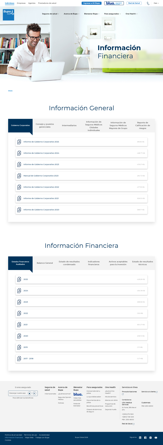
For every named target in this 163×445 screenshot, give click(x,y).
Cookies (8, 440)
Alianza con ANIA (111, 400)
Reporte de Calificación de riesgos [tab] (142, 125)
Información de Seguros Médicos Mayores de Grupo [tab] (118, 125)
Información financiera (14, 437)
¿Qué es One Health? (109, 392)
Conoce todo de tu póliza (93, 392)
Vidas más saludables (77, 399)
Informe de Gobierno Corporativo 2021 (41, 198)
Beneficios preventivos (95, 406)
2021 (26, 325)
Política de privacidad (13, 435)
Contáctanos (126, 400)
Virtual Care (78, 394)
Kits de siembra (110, 397)
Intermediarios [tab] (69, 125)
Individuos (9, 3)
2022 (26, 313)
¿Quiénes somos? (64, 394)
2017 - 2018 (28, 359)
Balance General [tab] (45, 263)
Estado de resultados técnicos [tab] (142, 263)
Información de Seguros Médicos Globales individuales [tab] (93, 126)
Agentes (31, 3)
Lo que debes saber (94, 397)
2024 (26, 291)
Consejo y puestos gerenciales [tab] (45, 125)
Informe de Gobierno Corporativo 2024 (41, 153)
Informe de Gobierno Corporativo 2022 (41, 187)
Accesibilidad (44, 435)
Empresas (21, 3)
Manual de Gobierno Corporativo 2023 (41, 176)
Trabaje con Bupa (42, 437)
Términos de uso (30, 435)
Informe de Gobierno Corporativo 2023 (41, 164)
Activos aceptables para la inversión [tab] (118, 263)
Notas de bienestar (76, 405)
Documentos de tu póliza (93, 401)
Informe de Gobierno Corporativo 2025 (41, 142)
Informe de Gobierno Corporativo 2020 (41, 210)
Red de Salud (134, 3)
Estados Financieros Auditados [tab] (20, 263)
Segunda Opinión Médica (64, 398)
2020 (26, 336)
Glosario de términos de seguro (94, 411)
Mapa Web (29, 437)
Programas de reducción (110, 405)
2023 (26, 302)
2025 (26, 279)
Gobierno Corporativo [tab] (20, 125)
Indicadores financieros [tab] (94, 263)
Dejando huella (110, 409)
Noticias (61, 403)
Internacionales (50, 394)
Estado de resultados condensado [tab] (69, 263)
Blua (114, 3)
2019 (26, 347)
